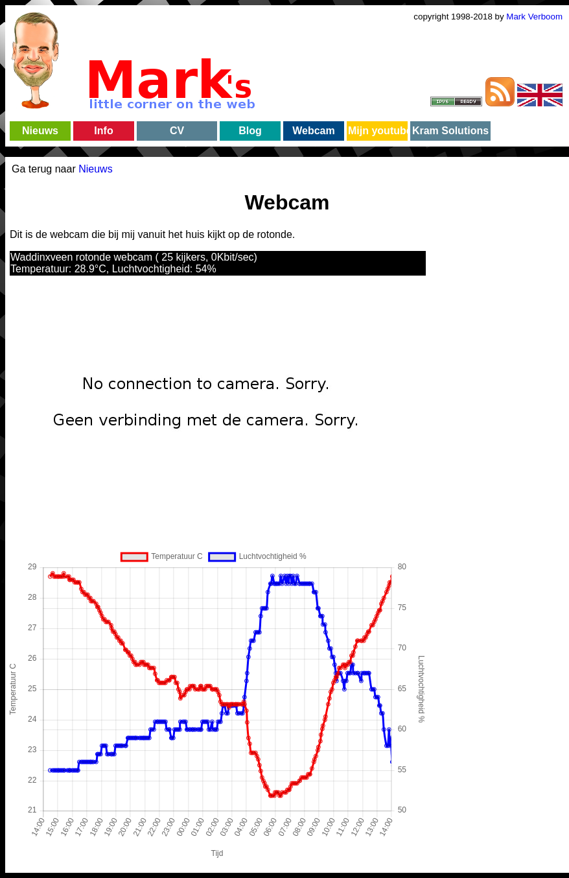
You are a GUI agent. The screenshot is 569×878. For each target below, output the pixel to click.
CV (177, 130)
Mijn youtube (377, 130)
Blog (250, 130)
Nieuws (40, 130)
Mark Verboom (534, 16)
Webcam (313, 130)
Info (103, 130)
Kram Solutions (450, 130)
